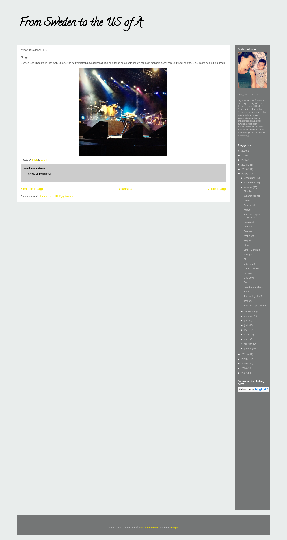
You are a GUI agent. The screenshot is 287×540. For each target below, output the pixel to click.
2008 (244, 368)
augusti (248, 316)
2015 (244, 160)
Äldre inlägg (217, 189)
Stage (247, 245)
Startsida (125, 189)
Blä (245, 259)
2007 (244, 373)
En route (248, 231)
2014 (244, 164)
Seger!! (247, 240)
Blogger (173, 527)
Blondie (247, 191)
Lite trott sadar (251, 268)
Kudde (247, 209)
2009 (244, 363)
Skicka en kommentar (39, 173)
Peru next (249, 222)
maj (246, 330)
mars (247, 339)
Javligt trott (249, 254)
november (250, 182)
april (246, 334)
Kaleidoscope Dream (255, 305)
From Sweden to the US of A (80, 23)
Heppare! (248, 273)
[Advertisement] (252, 451)
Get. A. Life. (250, 263)
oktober (248, 187)
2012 (244, 173)
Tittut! (246, 291)
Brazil (247, 282)
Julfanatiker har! (252, 195)
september (250, 311)
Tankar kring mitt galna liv (252, 216)
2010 (244, 359)
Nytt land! (249, 236)
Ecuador (248, 226)
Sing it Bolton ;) (252, 249)
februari (248, 343)
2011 (244, 354)
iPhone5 (248, 301)
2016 (244, 155)
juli (246, 320)
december (250, 178)
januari (248, 348)
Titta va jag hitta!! (253, 296)
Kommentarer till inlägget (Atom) (56, 196)
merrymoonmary (149, 527)
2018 (244, 150)
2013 (244, 169)
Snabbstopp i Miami (254, 287)
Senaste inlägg (32, 189)
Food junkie (250, 205)
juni (246, 325)
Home (247, 200)
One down (249, 277)
